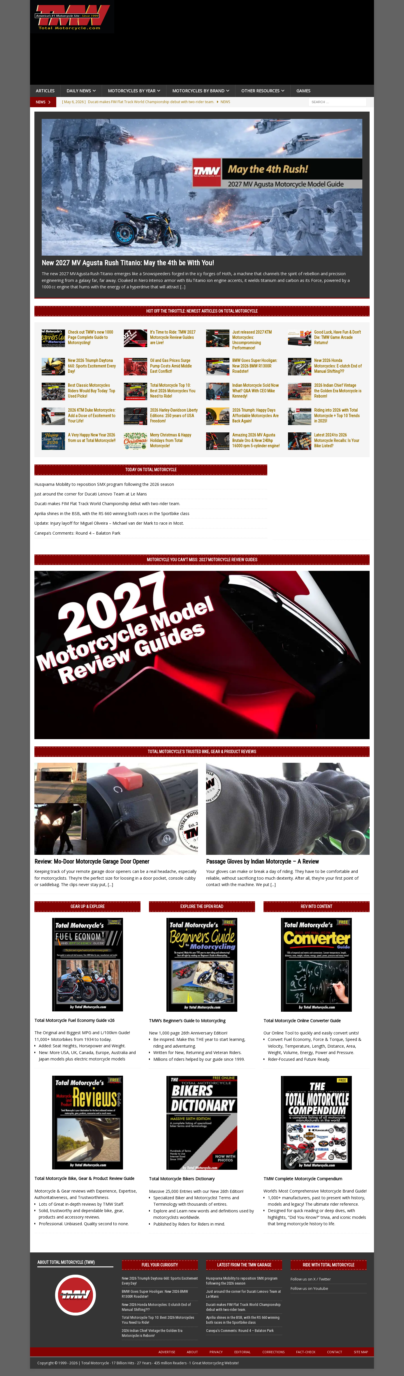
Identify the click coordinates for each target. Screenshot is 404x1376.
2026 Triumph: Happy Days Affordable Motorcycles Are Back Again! (255, 415)
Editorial (242, 1352)
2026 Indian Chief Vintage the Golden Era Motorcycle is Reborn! (337, 390)
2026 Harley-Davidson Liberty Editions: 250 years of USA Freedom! (174, 415)
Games (303, 90)
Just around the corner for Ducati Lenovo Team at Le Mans (90, 494)
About (192, 1352)
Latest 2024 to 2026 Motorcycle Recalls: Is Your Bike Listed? (336, 440)
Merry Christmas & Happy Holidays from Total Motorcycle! (170, 440)
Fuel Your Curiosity (160, 1265)
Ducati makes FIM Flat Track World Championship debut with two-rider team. (107, 503)
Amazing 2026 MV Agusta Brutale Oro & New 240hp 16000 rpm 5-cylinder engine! (256, 440)
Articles (45, 90)
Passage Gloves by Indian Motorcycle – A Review (262, 861)
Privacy (216, 1352)
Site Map (361, 1352)
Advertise (167, 1352)
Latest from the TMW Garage (244, 1265)
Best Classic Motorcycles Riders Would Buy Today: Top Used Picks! (91, 390)
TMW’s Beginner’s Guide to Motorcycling (187, 1020)
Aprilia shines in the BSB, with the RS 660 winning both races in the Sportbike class (111, 513)
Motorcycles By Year (131, 90)
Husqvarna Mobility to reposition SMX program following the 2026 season (104, 484)
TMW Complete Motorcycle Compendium (303, 1178)
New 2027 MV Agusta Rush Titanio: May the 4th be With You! (128, 263)
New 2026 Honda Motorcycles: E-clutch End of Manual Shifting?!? (338, 365)
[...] (182, 287)
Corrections (273, 1352)
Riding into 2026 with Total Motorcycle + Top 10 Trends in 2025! (337, 415)
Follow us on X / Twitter (311, 1279)
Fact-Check (305, 1352)
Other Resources (260, 90)
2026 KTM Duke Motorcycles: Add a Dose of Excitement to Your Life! (91, 415)
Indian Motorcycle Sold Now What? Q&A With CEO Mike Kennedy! (255, 390)
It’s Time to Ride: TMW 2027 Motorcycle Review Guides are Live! (172, 337)
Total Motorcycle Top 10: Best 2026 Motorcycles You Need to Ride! (172, 390)
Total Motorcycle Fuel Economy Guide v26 (74, 1020)
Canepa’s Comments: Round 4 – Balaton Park (77, 533)
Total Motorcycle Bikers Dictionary (182, 1178)
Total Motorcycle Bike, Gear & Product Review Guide (84, 1178)
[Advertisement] (246, 44)
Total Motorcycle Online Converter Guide (302, 1020)
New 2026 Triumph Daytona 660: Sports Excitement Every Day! (92, 365)
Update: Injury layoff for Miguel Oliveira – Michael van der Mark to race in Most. (109, 523)
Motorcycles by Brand (198, 90)
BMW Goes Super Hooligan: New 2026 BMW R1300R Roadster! (254, 365)
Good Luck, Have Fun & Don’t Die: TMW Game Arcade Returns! (337, 337)
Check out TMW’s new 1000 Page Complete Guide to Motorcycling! (90, 337)
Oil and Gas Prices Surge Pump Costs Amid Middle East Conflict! (171, 365)
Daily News (78, 90)
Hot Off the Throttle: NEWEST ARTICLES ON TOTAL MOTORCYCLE (202, 311)
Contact (334, 1352)
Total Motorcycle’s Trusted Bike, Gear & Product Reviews (202, 751)
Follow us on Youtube (309, 1288)
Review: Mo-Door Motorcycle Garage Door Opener (91, 861)
